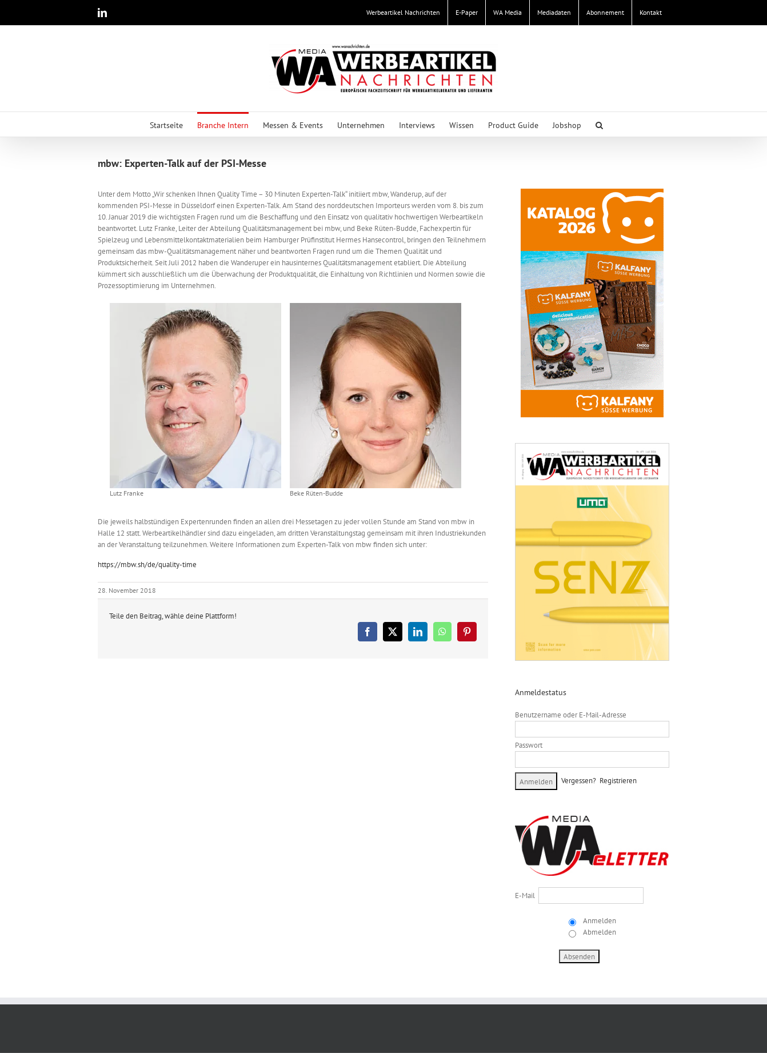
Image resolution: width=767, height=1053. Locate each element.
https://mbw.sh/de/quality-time (147, 564)
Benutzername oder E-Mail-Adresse (570, 715)
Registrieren (618, 780)
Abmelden (598, 932)
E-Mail (525, 895)
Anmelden (598, 921)
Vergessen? (578, 780)
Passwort (528, 745)
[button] (599, 124)
